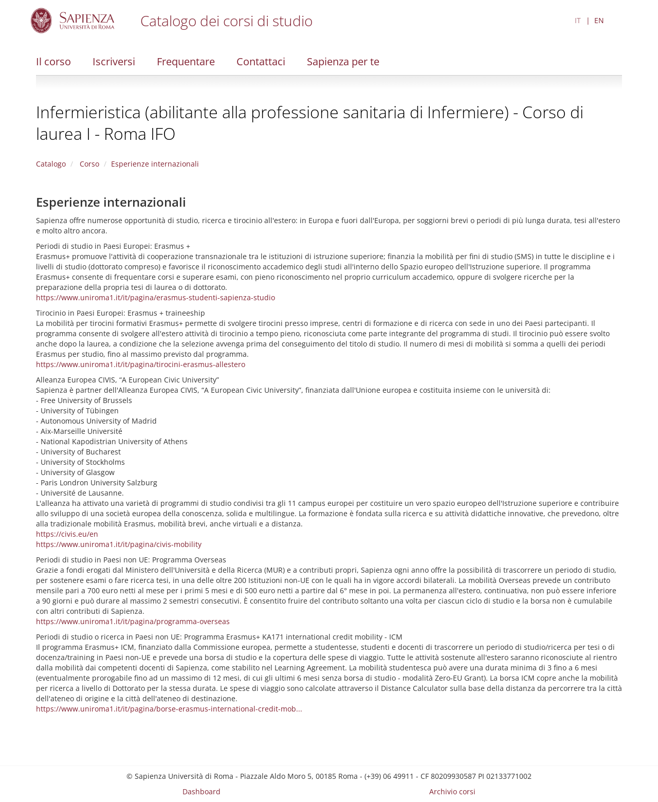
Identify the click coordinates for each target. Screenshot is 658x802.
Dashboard (201, 791)
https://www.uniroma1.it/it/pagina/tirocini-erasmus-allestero (140, 364)
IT (578, 20)
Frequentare (186, 61)
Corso (88, 164)
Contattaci (260, 61)
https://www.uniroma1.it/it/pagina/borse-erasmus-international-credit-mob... (169, 709)
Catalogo (51, 164)
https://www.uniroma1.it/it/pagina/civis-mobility (119, 544)
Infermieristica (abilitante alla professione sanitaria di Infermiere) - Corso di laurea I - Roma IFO (309, 122)
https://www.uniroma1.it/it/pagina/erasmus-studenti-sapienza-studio (155, 297)
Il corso (53, 61)
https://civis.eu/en (67, 534)
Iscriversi (114, 61)
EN (599, 20)
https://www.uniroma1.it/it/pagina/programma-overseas (133, 621)
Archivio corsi (452, 791)
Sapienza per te (343, 61)
